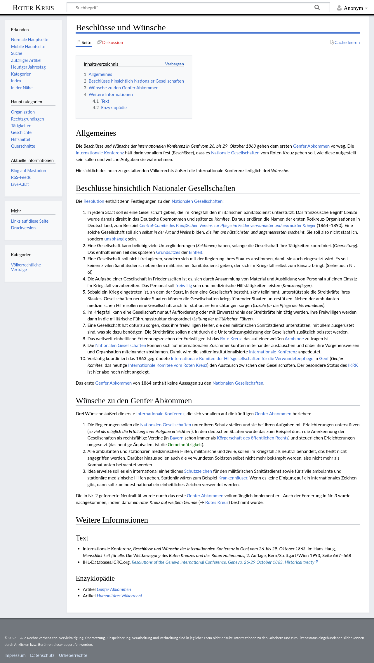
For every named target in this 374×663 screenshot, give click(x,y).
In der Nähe (22, 87)
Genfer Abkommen (311, 146)
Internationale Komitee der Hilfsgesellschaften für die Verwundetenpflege (242, 358)
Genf (323, 358)
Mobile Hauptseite (28, 46)
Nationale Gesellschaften (235, 152)
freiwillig (183, 285)
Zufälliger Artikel (26, 60)
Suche (16, 53)
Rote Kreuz (230, 338)
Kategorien (21, 73)
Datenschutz (42, 655)
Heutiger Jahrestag (28, 66)
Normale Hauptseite (29, 39)
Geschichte (21, 132)
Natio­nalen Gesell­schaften (197, 201)
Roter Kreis (33, 7)
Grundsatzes (168, 252)
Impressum (15, 655)
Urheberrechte (73, 655)
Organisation (23, 111)
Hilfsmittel (20, 139)
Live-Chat (20, 184)
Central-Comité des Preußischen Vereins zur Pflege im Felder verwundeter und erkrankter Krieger (228, 225)
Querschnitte (23, 146)
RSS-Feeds (21, 177)
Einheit (195, 252)
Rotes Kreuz (217, 502)
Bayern (177, 437)
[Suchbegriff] (198, 7)
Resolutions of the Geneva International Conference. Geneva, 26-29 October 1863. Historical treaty (223, 562)
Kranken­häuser (232, 477)
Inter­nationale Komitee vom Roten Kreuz (167, 365)
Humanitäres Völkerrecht (119, 595)
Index (16, 80)
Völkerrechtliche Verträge (26, 267)
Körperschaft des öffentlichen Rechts (252, 437)
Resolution (94, 201)
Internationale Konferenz (100, 152)
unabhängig (115, 238)
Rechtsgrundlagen (27, 118)
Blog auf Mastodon (28, 170)
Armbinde (294, 338)
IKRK (353, 365)
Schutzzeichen (198, 471)
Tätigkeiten (21, 125)
